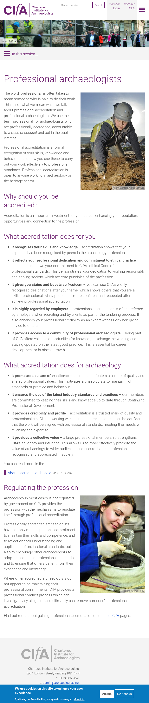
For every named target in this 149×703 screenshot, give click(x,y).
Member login (114, 6)
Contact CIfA (129, 6)
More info (79, 700)
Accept (107, 694)
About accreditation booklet (30, 472)
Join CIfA (112, 615)
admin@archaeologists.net (61, 682)
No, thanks (124, 695)
